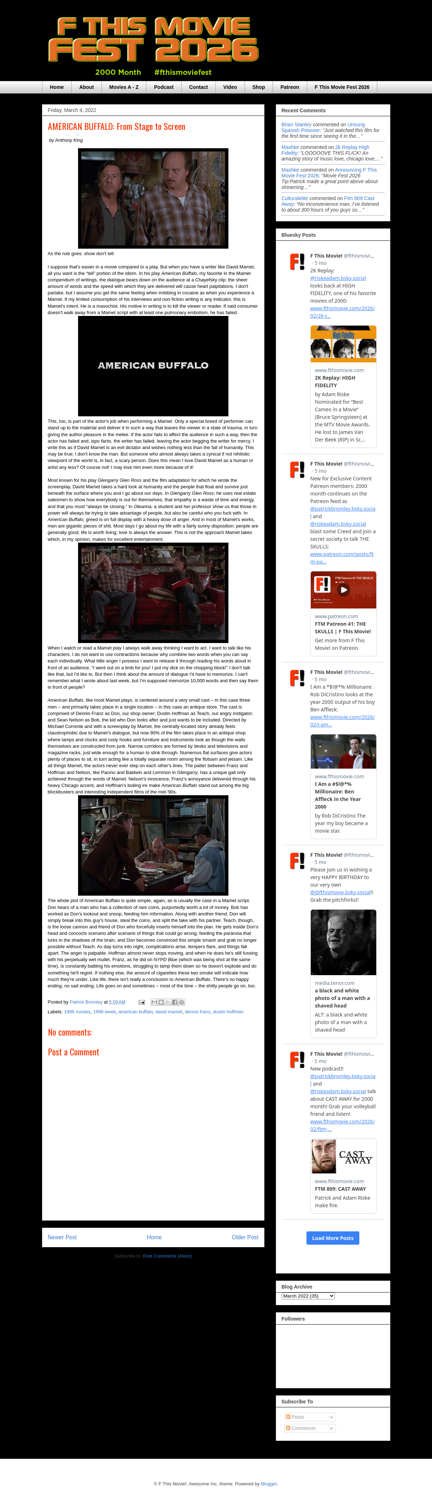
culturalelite (295, 198)
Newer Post (62, 1237)
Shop (259, 87)
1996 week (104, 1011)
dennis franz (197, 1011)
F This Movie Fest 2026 (342, 87)
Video (230, 87)
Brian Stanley (297, 124)
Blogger (269, 1483)
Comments (301, 1428)
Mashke (290, 147)
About (86, 87)
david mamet (168, 1011)
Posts (295, 1417)
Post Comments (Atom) (167, 1256)
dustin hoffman (228, 1011)
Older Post (245, 1237)
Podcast (163, 87)
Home (57, 87)
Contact (198, 87)
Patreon (290, 87)
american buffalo (135, 1011)
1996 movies (77, 1011)
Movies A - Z (123, 87)
